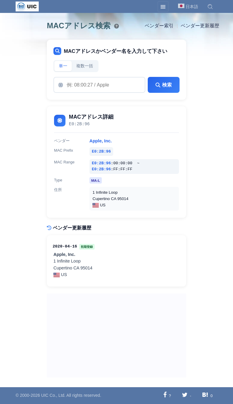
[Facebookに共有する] (165, 395)
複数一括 (84, 66)
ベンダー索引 (159, 25)
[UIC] (27, 6)
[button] (210, 7)
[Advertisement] (116, 335)
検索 (164, 84)
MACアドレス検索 (78, 25)
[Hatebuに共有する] (205, 395)
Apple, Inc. (100, 140)
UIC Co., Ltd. (53, 395)
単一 (63, 66)
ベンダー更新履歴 (200, 25)
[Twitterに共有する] (185, 395)
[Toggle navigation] (163, 6)
